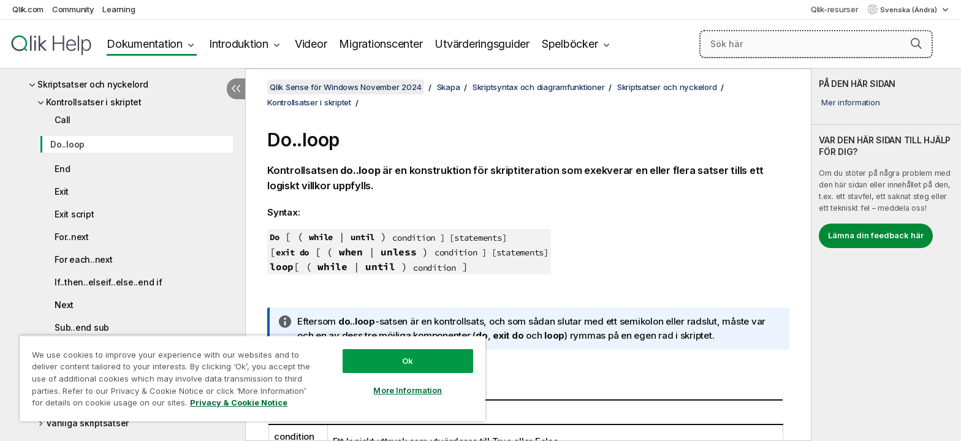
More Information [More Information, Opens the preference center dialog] (407, 390)
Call (62, 120)
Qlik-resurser (835, 9)
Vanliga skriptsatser (87, 423)
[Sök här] (816, 44)
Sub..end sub (82, 327)
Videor (311, 43)
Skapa (448, 87)
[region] (252, 378)
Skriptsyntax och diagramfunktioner (539, 87)
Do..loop (67, 144)
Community (73, 9)
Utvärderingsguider (482, 43)
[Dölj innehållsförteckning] (236, 88)
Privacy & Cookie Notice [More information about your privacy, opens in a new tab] (238, 402)
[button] (916, 43)
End (62, 169)
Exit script (74, 214)
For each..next (84, 259)
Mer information (850, 102)
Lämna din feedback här (876, 235)
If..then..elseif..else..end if (108, 282)
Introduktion (238, 43)
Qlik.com (28, 9)
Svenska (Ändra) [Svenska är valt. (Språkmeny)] (909, 10)
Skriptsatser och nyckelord (92, 84)
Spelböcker (570, 43)
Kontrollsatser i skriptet (94, 102)
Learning (118, 9)
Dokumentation (145, 43)
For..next (72, 237)
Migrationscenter (380, 43)
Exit (62, 191)
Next (64, 305)
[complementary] (886, 255)
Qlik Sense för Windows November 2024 (346, 87)
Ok (407, 361)
